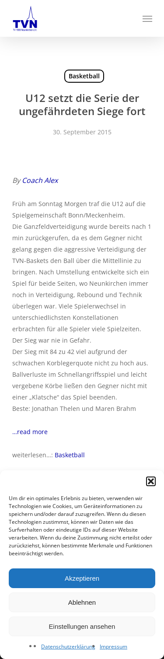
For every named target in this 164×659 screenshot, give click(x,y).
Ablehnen (82, 602)
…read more (30, 432)
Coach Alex (40, 180)
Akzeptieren (82, 578)
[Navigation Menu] (147, 18)
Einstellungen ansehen (82, 626)
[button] (151, 481)
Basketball (84, 76)
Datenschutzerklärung (68, 646)
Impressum (113, 646)
